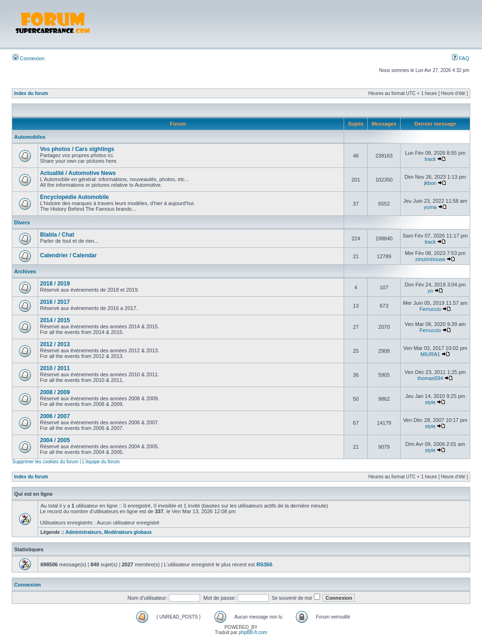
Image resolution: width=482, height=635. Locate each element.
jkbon (430, 183)
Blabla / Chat (57, 234)
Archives (25, 271)
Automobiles (30, 137)
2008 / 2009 (55, 392)
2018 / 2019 (55, 283)
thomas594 (430, 378)
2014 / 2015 (55, 320)
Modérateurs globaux (128, 532)
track (430, 159)
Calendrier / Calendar (68, 255)
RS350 (265, 564)
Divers (22, 222)
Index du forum (31, 93)
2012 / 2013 (55, 344)
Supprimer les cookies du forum (45, 461)
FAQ (460, 58)
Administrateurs (83, 532)
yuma (430, 207)
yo (430, 291)
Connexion (29, 58)
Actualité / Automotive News (78, 173)
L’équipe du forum (101, 461)
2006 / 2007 (55, 416)
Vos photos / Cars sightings (77, 149)
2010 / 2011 (55, 368)
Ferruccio (430, 309)
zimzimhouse (430, 259)
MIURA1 (430, 354)
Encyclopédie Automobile (74, 197)
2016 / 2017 (55, 302)
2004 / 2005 (55, 440)
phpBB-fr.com (253, 632)
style (430, 402)
